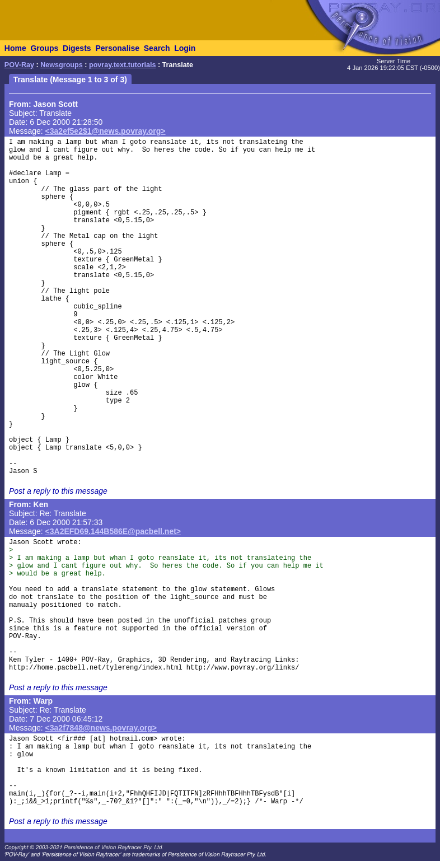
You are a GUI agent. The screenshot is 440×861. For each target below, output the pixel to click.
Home (15, 48)
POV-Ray (19, 65)
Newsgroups (61, 65)
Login (184, 48)
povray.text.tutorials (122, 65)
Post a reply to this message (58, 490)
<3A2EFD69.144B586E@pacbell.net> (113, 531)
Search (157, 48)
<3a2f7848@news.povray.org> (101, 727)
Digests (77, 48)
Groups (44, 48)
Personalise (117, 48)
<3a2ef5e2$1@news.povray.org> (105, 131)
